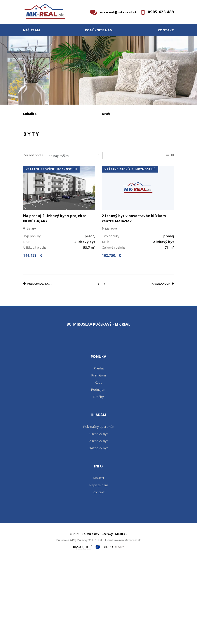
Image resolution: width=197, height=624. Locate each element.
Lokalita (30, 113)
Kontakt (166, 30)
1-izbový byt (98, 498)
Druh (106, 113)
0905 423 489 (161, 11)
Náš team (31, 30)
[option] (98, 70)
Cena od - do (112, 132)
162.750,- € (111, 320)
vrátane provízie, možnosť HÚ (51, 234)
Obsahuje (30, 132)
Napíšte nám (98, 549)
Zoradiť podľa (33, 220)
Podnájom (114, 155)
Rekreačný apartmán (98, 491)
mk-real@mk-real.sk (118, 12)
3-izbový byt (98, 512)
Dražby (98, 461)
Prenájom (63, 155)
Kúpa (88, 155)
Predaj (37, 155)
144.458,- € (32, 320)
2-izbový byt (98, 505)
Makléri (98, 542)
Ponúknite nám (99, 30)
